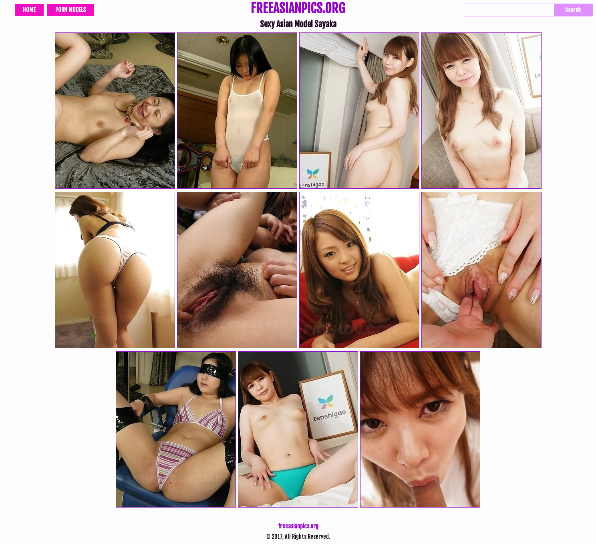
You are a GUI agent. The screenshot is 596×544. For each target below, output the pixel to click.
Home (29, 9)
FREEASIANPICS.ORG (298, 9)
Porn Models (70, 9)
